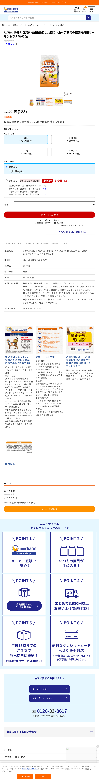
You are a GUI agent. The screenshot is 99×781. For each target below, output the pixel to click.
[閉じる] (95, 767)
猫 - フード (41, 25)
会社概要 (7, 750)
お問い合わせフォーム (42, 698)
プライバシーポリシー (30, 769)
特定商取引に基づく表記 (14, 757)
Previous (28, 69)
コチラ (43, 188)
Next (71, 69)
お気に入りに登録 (65, 94)
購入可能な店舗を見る (70, 231)
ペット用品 (12, 25)
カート (84, 9)
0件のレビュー (10, 44)
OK (42, 776)
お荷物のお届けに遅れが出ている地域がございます (49, 2)
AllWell (62, 25)
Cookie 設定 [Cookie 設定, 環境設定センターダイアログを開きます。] (25, 776)
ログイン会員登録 (77, 10)
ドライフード (52, 25)
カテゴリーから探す (26, 25)
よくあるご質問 (39, 689)
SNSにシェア (71, 94)
